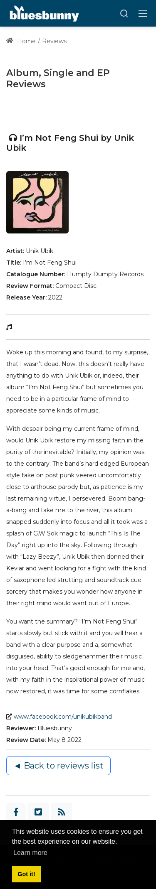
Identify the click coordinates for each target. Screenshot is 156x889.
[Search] (124, 13)
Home (21, 41)
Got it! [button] (26, 874)
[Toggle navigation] (143, 13)
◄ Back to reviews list (58, 766)
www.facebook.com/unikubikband (63, 716)
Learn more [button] (30, 852)
